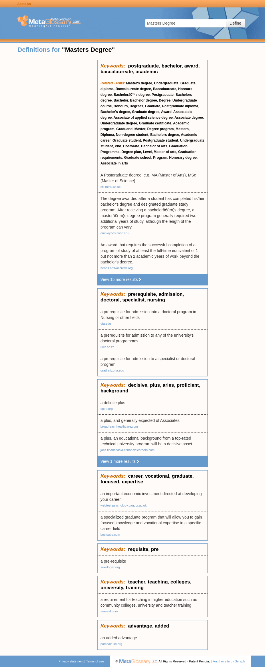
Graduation (178, 146)
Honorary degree (183, 158)
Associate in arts (114, 163)
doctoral (110, 300)
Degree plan (131, 152)
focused (109, 482)
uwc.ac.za (107, 347)
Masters (182, 129)
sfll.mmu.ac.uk (110, 186)
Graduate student (126, 140)
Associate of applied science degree (143, 118)
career (135, 476)
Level (147, 152)
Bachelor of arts (154, 146)
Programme (110, 152)
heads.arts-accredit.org (116, 268)
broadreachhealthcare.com (119, 426)
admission (171, 294)
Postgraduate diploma (180, 106)
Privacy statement (70, 661)
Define (235, 23)
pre (155, 549)
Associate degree (189, 118)
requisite (138, 549)
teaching (158, 582)
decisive (137, 385)
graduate (182, 476)
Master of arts (165, 152)
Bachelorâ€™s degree (132, 95)
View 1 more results (120, 461)
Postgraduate (163, 95)
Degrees (136, 106)
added (162, 626)
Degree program (160, 129)
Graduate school (137, 158)
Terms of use (95, 661)
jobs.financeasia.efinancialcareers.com (127, 450)
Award (166, 112)
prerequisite (142, 294)
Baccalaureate (164, 89)
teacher (136, 582)
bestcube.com (110, 534)
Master (140, 129)
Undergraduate (166, 83)
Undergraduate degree (118, 123)
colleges (180, 582)
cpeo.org (106, 408)
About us (24, 3)
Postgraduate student (160, 140)
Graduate (152, 106)
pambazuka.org (111, 644)
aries (168, 385)
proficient (188, 385)
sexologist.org (110, 567)
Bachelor (121, 100)
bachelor (172, 66)
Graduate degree (145, 112)
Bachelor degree (143, 100)
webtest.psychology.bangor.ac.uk (123, 505)
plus (155, 385)
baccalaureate (116, 71)
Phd (118, 146)
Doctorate (131, 146)
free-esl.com (109, 611)
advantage (140, 626)
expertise (132, 482)
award (191, 66)
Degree (165, 100)
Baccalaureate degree (133, 89)
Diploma (107, 135)
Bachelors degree (164, 135)
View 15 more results (121, 279)
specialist (133, 300)
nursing (156, 300)
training (135, 587)
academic (147, 71)
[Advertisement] (49, 146)
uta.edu (105, 323)
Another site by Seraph (229, 661)
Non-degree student (132, 135)
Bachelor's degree (115, 112)
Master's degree (139, 83)
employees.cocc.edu (114, 233)
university (111, 587)
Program (160, 158)
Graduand (124, 129)
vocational (157, 476)
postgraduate (143, 66)
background (114, 391)
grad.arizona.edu (112, 370)
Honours (121, 106)
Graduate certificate (155, 123)
